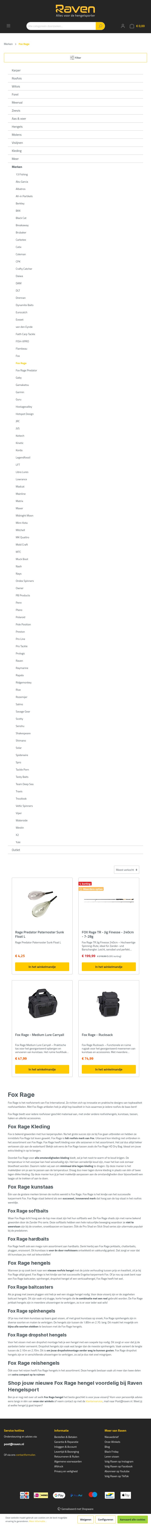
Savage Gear (23, 711)
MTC (18, 552)
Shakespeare (23, 733)
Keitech (20, 436)
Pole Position (23, 624)
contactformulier (25, 1455)
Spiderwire (22, 755)
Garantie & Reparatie (66, 1442)
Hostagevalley (24, 406)
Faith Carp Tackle (25, 334)
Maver (19, 508)
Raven (19, 661)
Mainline (21, 494)
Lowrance (21, 479)
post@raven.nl (14, 1444)
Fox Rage (21, 363)
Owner (19, 588)
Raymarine (22, 668)
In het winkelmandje (42, 966)
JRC (18, 421)
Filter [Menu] (75, 57)
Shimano (21, 740)
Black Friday (112, 1451)
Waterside (22, 820)
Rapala (20, 675)
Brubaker (21, 232)
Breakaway (22, 225)
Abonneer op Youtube (117, 1471)
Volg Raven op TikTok (117, 1476)
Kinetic (20, 443)
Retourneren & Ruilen (66, 1456)
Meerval (17, 102)
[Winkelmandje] (137, 26)
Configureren (105, 1519)
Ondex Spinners (25, 581)
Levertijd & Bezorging (66, 1451)
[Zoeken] (100, 26)
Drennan (21, 298)
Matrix (19, 501)
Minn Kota (22, 523)
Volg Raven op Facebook (119, 1466)
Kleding (17, 150)
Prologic (20, 653)
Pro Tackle (22, 646)
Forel (15, 94)
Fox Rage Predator (26, 370)
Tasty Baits (22, 777)
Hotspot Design (25, 414)
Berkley (20, 203)
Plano (19, 610)
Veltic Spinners (24, 806)
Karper (16, 70)
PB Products (23, 595)
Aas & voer (19, 118)
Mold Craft (22, 544)
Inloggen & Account (65, 1447)
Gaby (19, 377)
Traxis (19, 791)
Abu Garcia (22, 181)
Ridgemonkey (23, 682)
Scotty (19, 719)
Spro (18, 762)
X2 (17, 835)
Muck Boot (22, 559)
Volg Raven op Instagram (119, 1461)
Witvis (16, 86)
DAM (18, 283)
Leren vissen (112, 1456)
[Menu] (8, 25)
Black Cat (21, 218)
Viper (19, 813)
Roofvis (17, 78)
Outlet (16, 849)
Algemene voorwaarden (68, 1461)
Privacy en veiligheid (66, 1471)
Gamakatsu (22, 385)
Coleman (21, 254)
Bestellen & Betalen (65, 1437)
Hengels (17, 126)
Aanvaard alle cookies (132, 1519)
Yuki (18, 842)
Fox (18, 356)
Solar (19, 748)
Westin (20, 827)
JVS (18, 428)
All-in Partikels (24, 196)
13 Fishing (22, 174)
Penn (19, 602)
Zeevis (16, 110)
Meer (15, 158)
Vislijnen (17, 142)
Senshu (20, 726)
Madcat (20, 486)
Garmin (20, 392)
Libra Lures (22, 472)
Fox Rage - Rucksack (97, 1035)
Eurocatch (21, 312)
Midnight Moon (24, 515)
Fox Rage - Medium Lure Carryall (39, 1035)
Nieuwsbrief (112, 1437)
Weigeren (85, 1519)
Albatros (20, 189)
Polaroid (20, 617)
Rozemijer (21, 697)
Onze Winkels (112, 1442)
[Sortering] (126, 870)
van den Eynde (24, 327)
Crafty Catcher (24, 269)
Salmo (19, 704)
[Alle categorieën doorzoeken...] (61, 26)
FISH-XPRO (22, 341)
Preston (20, 631)
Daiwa (19, 276)
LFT (18, 465)
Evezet (20, 319)
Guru (18, 399)
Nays (19, 573)
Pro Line (20, 639)
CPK (18, 261)
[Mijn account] (122, 26)
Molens (17, 134)
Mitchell (20, 530)
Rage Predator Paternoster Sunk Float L (39, 934)
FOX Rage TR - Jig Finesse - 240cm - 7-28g (108, 934)
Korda (19, 450)
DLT (18, 290)
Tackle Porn (22, 769)
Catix (18, 247)
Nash (19, 566)
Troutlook (21, 798)
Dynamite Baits (24, 305)
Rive (18, 690)
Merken (17, 166)
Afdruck (58, 1466)
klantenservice (94, 1401)
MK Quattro (22, 537)
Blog (107, 1447)
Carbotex (21, 240)
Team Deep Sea (24, 784)
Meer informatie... (38, 1521)
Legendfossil (23, 457)
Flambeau (21, 348)
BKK (18, 211)
